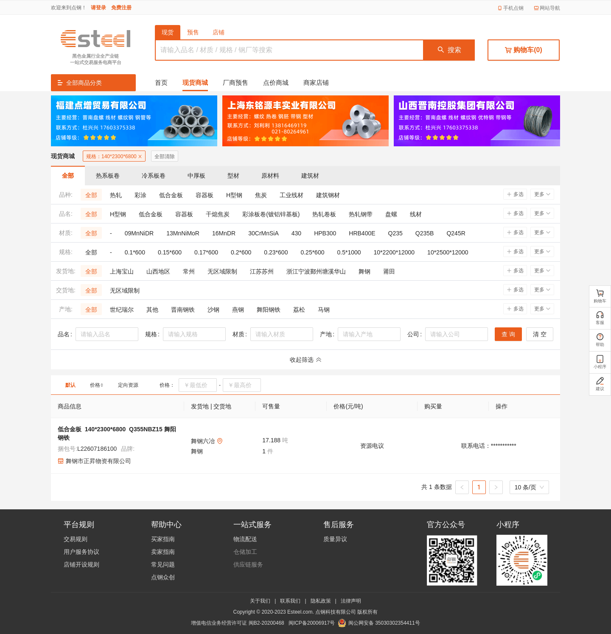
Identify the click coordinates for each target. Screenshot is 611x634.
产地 (326, 334)
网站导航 (550, 8)
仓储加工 (245, 551)
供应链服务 (248, 564)
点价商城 (276, 82)
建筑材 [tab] (310, 175)
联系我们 (290, 601)
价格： (167, 385)
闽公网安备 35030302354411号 (384, 623)
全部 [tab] (68, 175)
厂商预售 (235, 82)
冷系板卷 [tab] (153, 175)
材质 (238, 334)
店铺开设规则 (81, 564)
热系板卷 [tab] (108, 175)
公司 (413, 334)
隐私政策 (321, 601)
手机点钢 (513, 8)
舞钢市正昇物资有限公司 (98, 461)
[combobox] (107, 334)
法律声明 (351, 601)
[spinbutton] (197, 385)
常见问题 (163, 564)
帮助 (600, 339)
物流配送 (245, 539)
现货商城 (195, 82)
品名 (64, 334)
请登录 (98, 8)
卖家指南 (163, 551)
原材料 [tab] (270, 175)
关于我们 (260, 601)
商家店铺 (316, 82)
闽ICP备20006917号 (312, 623)
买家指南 (163, 539)
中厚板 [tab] (196, 175)
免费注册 (121, 8)
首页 (161, 82)
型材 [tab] (233, 175)
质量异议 (335, 539)
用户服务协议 (81, 551)
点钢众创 (163, 577)
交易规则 (75, 539)
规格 (151, 334)
